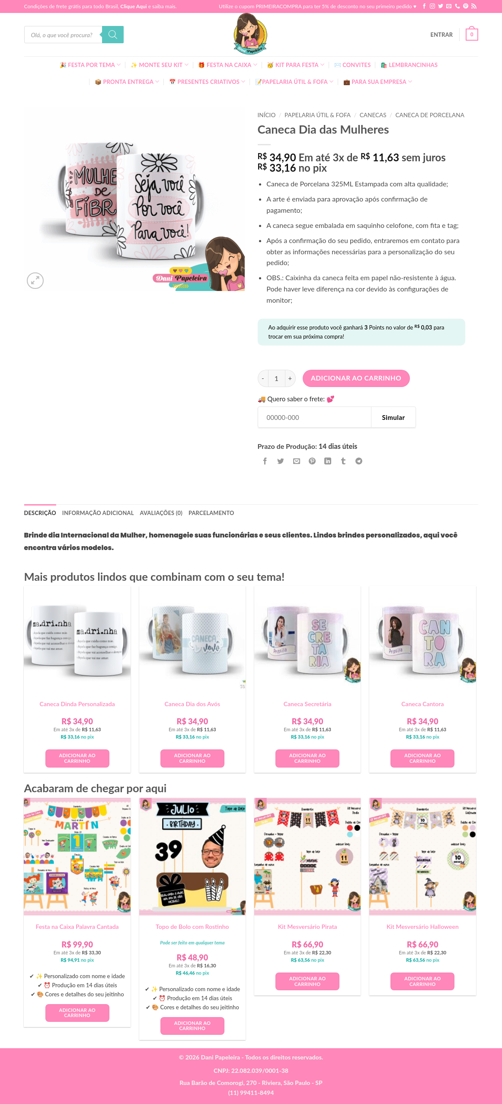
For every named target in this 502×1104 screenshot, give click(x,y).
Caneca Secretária (308, 703)
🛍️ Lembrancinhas (409, 64)
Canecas (373, 115)
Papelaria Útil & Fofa (318, 115)
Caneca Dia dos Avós (193, 703)
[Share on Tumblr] (343, 461)
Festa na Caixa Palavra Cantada (77, 926)
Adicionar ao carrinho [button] (77, 758)
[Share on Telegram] (359, 461)
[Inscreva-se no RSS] (473, 6)
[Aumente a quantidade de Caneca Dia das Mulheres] (290, 378)
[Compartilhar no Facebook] (265, 461)
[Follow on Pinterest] (465, 6)
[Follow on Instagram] (432, 6)
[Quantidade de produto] (276, 378)
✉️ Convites (352, 64)
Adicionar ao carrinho (356, 378)
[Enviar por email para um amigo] (296, 461)
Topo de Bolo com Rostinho (192, 926)
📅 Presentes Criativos (207, 81)
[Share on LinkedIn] (328, 461)
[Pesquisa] (113, 34)
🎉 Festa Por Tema (90, 65)
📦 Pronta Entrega (127, 81)
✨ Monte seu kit (160, 65)
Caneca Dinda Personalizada (77, 703)
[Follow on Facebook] (424, 6)
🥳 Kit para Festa (295, 65)
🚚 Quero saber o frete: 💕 (296, 399)
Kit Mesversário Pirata (307, 926)
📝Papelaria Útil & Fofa (294, 81)
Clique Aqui (133, 6)
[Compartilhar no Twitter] (281, 461)
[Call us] (457, 6)
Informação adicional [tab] (98, 512)
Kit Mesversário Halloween (423, 926)
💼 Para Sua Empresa (377, 81)
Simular (393, 417)
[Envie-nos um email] (448, 6)
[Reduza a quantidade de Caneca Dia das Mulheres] (263, 378)
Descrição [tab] (40, 512)
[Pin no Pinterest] (312, 461)
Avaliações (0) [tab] (161, 512)
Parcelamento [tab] (211, 512)
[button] (442, 34)
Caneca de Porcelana (429, 115)
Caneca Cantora (422, 703)
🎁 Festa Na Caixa (227, 65)
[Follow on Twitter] (440, 6)
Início (267, 115)
